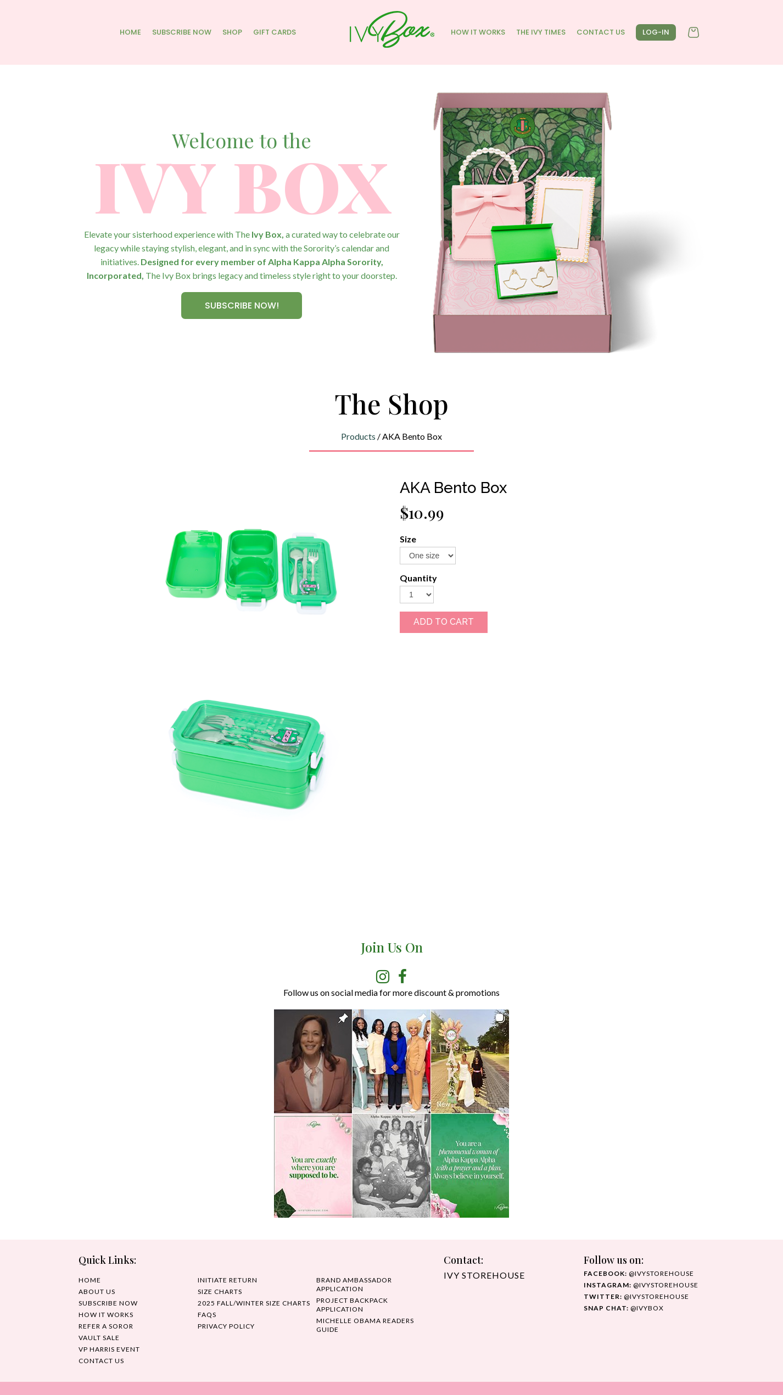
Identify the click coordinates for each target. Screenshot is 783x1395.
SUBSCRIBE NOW (181, 32)
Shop (232, 32)
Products (358, 436)
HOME (130, 32)
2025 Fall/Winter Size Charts (254, 1303)
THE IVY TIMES (541, 32)
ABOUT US (97, 1291)
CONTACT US (601, 32)
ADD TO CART (443, 622)
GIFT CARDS (274, 32)
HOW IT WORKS (478, 32)
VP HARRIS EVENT (109, 1349)
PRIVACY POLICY (226, 1326)
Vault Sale (99, 1338)
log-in (655, 32)
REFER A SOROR (106, 1326)
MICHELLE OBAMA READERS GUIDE (365, 1325)
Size (408, 539)
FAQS (207, 1314)
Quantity (418, 578)
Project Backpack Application (352, 1304)
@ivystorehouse (639, 1273)
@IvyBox (624, 1308)
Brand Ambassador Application (354, 1284)
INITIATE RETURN (228, 1280)
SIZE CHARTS (220, 1291)
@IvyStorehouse (641, 1285)
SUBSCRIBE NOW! (242, 305)
